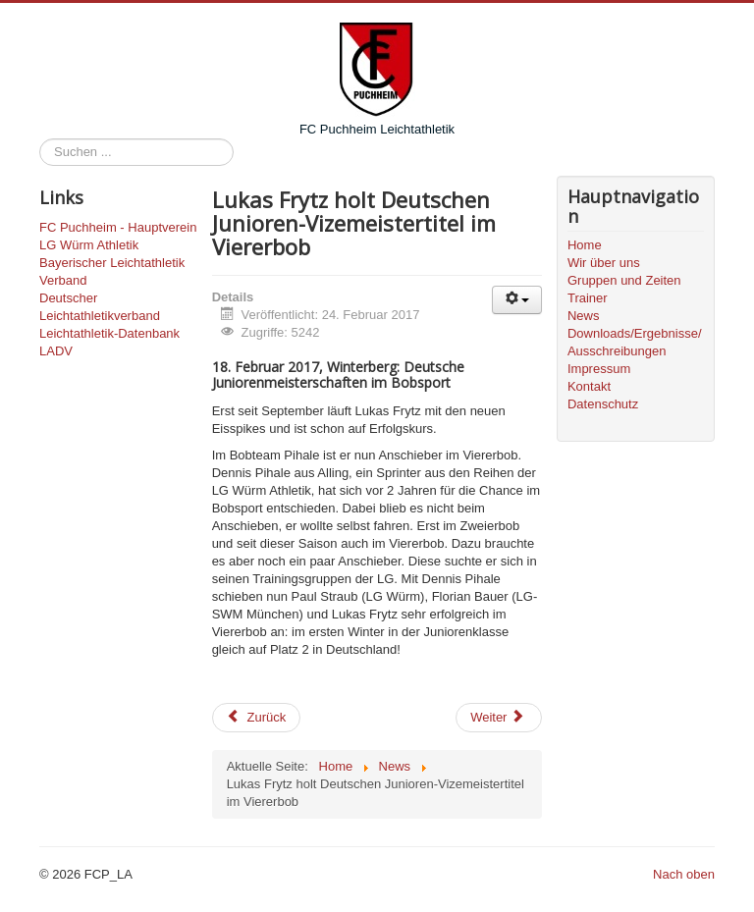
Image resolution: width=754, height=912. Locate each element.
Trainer (587, 298)
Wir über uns (603, 262)
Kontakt (589, 386)
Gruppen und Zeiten (624, 280)
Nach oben (684, 874)
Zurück (257, 717)
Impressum (598, 368)
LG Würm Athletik (88, 245)
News (583, 315)
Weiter (497, 717)
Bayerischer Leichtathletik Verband (112, 271)
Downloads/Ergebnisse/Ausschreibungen (634, 342)
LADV (56, 351)
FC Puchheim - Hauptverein (117, 227)
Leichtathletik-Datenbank (109, 333)
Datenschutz (602, 404)
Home (584, 245)
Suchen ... (39, 138)
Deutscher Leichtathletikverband (99, 307)
